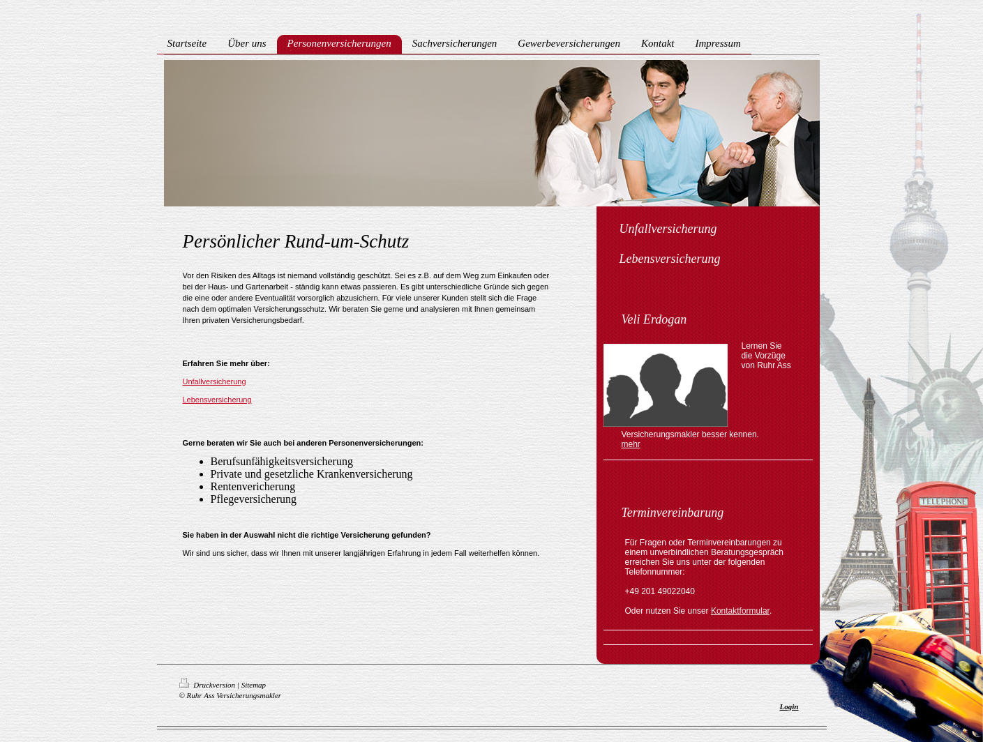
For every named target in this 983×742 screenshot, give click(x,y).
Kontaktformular (740, 611)
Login (789, 706)
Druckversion (208, 685)
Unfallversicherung (214, 381)
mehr (631, 444)
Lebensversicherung (217, 399)
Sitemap (253, 685)
